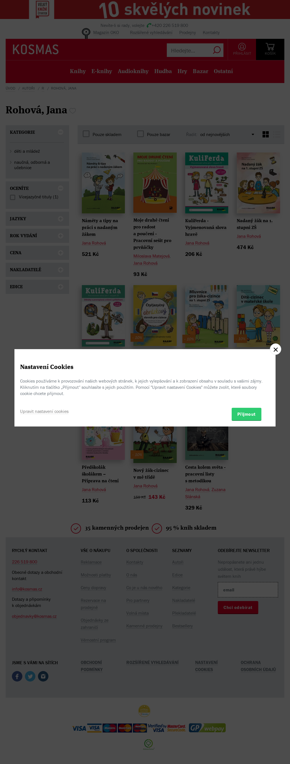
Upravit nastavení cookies (44, 411)
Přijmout (246, 414)
